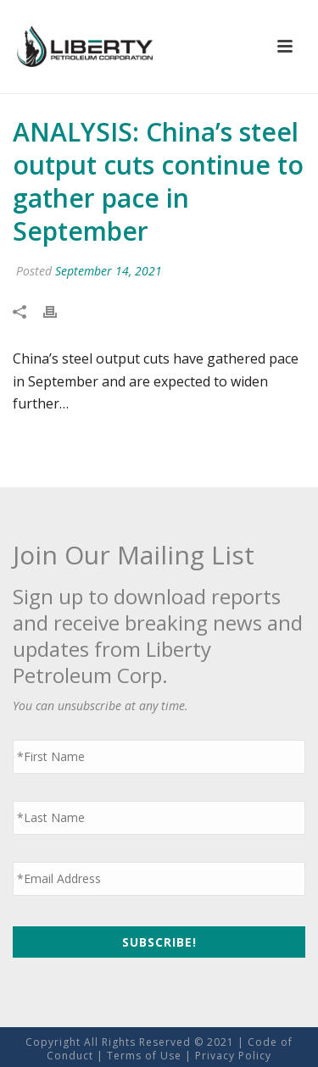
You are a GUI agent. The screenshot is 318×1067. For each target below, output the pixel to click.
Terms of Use (144, 1055)
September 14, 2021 (108, 271)
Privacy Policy (233, 1055)
